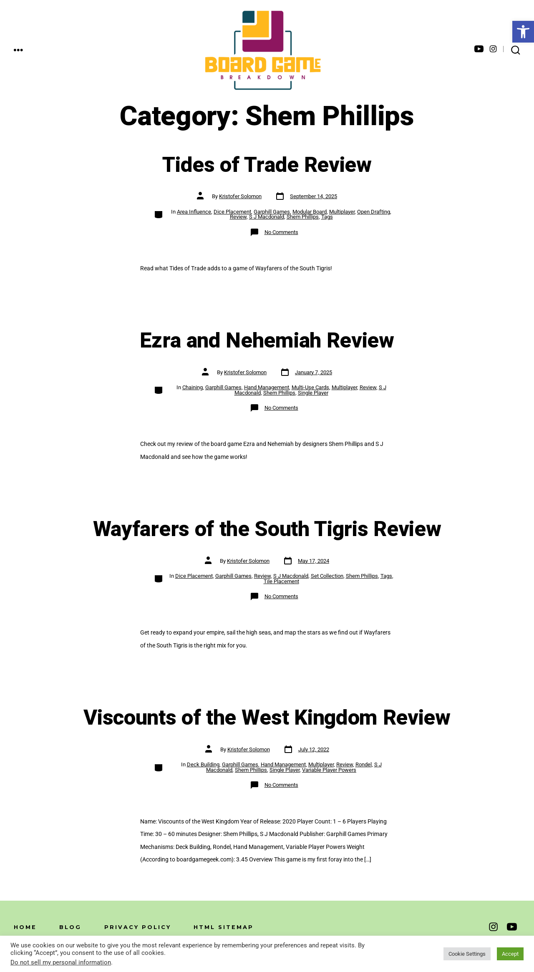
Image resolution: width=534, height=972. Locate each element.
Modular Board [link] (309, 212)
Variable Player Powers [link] (329, 770)
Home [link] (25, 927)
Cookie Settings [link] (467, 954)
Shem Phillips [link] (303, 217)
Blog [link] (70, 927)
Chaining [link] (192, 387)
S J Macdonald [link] (266, 217)
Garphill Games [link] (272, 212)
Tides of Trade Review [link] (266, 165)
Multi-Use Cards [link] (310, 387)
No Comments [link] (281, 232)
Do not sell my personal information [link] (60, 962)
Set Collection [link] (327, 576)
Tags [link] (327, 217)
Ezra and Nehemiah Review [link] (267, 340)
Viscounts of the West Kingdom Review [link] (266, 718)
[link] (523, 32)
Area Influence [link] (194, 212)
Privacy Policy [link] (137, 927)
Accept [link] (510, 954)
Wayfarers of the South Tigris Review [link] (267, 529)
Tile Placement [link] (281, 581)
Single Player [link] (313, 393)
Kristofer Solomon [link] (240, 196)
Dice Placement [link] (232, 212)
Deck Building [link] (203, 764)
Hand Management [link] (266, 387)
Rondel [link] (363, 764)
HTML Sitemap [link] (224, 927)
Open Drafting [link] (373, 212)
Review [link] (238, 217)
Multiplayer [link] (342, 212)
